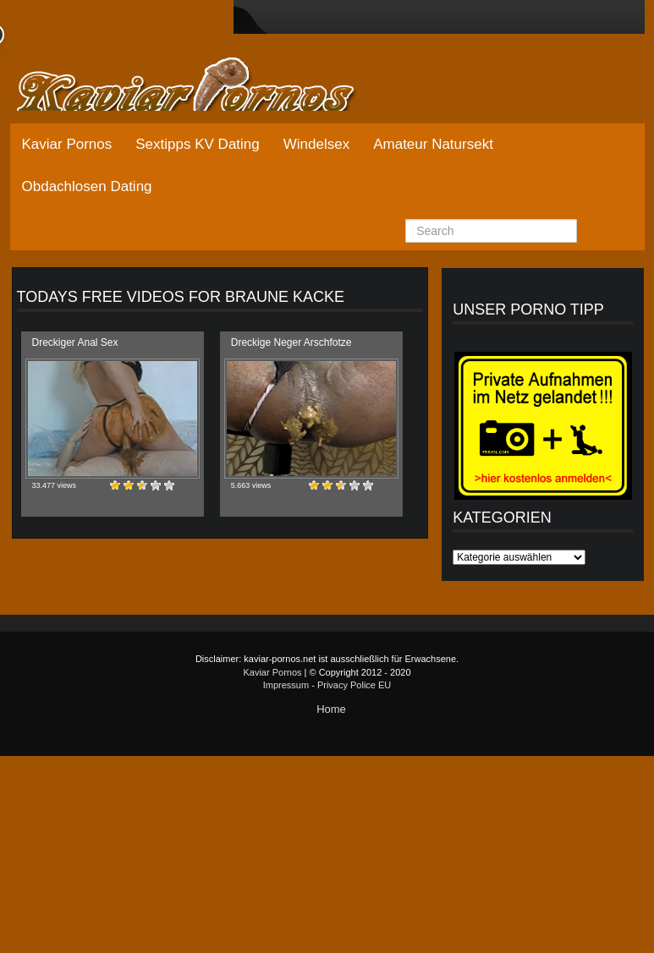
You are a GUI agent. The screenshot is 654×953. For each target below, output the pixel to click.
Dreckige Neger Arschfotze (291, 342)
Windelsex (316, 144)
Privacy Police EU (354, 685)
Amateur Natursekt (433, 144)
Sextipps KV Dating (197, 144)
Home (331, 709)
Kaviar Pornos (67, 144)
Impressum (286, 685)
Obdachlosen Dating (87, 186)
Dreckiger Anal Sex (75, 342)
